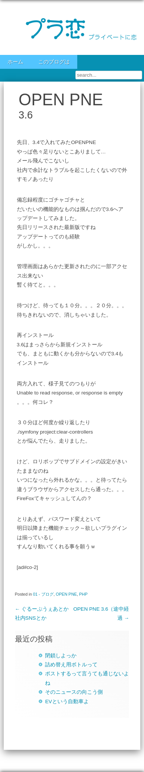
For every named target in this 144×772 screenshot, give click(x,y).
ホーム (15, 62)
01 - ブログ (43, 594)
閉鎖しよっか (60, 655)
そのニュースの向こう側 (74, 692)
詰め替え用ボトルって (71, 664)
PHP (83, 594)
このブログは (54, 62)
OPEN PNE (66, 594)
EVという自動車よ (66, 701)
